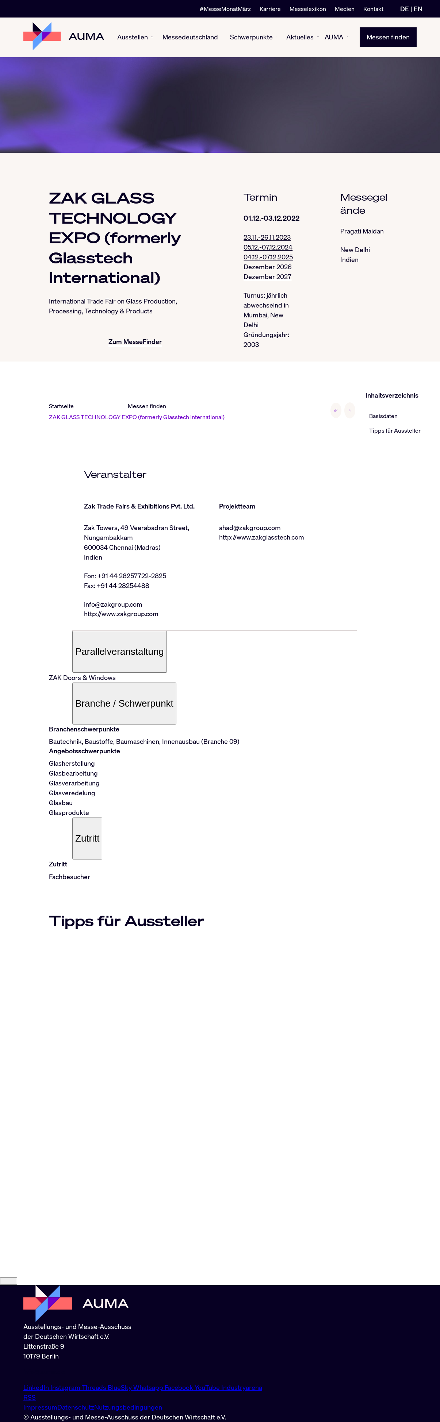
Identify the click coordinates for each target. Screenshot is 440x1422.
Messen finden (388, 37)
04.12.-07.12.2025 (268, 256)
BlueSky (120, 1387)
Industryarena (241, 1387)
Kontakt (373, 9)
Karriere (270, 9)
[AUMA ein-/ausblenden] (348, 37)
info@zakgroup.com (113, 604)
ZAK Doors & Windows (82, 677)
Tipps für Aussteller (395, 430)
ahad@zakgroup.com (250, 527)
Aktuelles (300, 37)
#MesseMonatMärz (225, 9)
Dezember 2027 (267, 276)
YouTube (208, 1387)
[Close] (8, 1281)
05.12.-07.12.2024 (268, 247)
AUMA (334, 37)
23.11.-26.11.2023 (267, 237)
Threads (95, 1387)
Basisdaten (383, 416)
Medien (345, 9)
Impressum (40, 1407)
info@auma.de (44, 1371)
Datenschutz (75, 1407)
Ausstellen (132, 37)
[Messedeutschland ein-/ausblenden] (220, 37)
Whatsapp (149, 1387)
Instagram (66, 1387)
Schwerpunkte (251, 37)
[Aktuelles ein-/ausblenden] (318, 37)
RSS (29, 1397)
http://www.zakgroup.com (121, 614)
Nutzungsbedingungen (128, 1407)
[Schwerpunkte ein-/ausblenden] (276, 37)
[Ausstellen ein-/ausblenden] (152, 37)
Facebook (180, 1387)
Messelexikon (308, 9)
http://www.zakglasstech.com (261, 537)
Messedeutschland (190, 37)
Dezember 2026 (268, 266)
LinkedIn (36, 1387)
